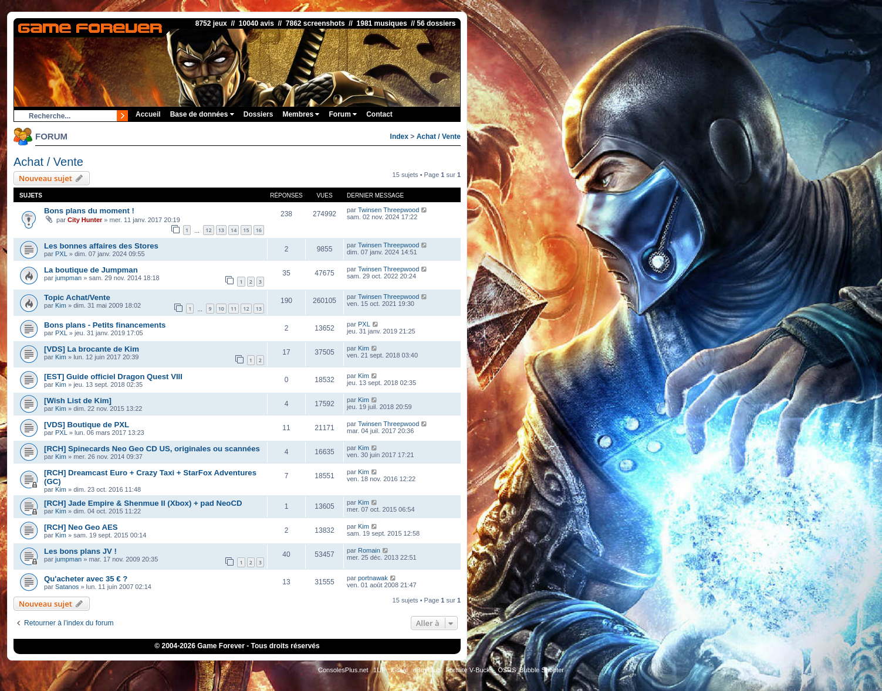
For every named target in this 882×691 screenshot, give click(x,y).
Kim (60, 305)
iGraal (399, 669)
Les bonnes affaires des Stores (101, 245)
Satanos (67, 586)
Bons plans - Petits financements (104, 325)
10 (221, 308)
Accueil (148, 114)
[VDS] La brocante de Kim (91, 349)
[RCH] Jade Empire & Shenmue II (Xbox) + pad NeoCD (143, 503)
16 (259, 230)
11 (233, 308)
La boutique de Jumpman (91, 269)
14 (233, 230)
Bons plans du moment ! (89, 210)
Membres (300, 114)
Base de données (202, 114)
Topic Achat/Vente (77, 297)
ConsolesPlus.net (343, 669)
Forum (343, 114)
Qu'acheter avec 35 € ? (85, 578)
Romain (369, 550)
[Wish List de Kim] (77, 400)
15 (246, 230)
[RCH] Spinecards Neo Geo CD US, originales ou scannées (152, 448)
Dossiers (258, 114)
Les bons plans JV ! (80, 551)
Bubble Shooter (541, 669)
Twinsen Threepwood (388, 209)
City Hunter (84, 219)
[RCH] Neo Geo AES (81, 527)
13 (221, 230)
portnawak (373, 577)
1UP (379, 669)
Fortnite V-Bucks (469, 669)
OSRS (507, 669)
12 (208, 230)
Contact (379, 114)
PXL (61, 253)
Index (399, 136)
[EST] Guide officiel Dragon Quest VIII (113, 376)
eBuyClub (427, 669)
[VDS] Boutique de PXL (86, 424)
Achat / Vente (439, 136)
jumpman (68, 277)
